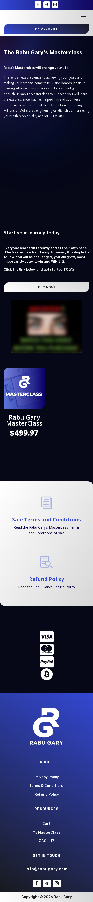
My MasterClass (46, 832)
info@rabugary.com (46, 869)
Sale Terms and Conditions (46, 519)
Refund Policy (46, 579)
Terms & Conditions (46, 786)
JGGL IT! (46, 841)
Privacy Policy (46, 777)
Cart (46, 824)
